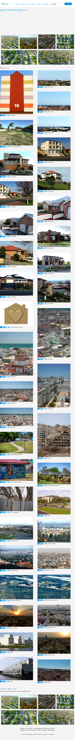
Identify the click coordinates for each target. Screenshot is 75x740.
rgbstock (4, 4)
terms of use (47, 728)
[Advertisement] (37, 23)
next (13, 688)
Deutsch (28, 730)
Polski (38, 730)
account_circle (8, 115)
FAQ (36, 4)
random (33, 4)
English (23, 730)
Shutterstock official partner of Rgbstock (29, 734)
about (52, 728)
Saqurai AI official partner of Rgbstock (46, 734)
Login (51, 4)
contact (39, 4)
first (1, 688)
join (68, 3)
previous (4, 688)
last (15, 688)
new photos (23, 4)
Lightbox (22, 728)
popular (28, 4)
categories (17, 4)
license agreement (38, 728)
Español (33, 730)
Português (44, 730)
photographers (45, 4)
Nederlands (51, 730)
